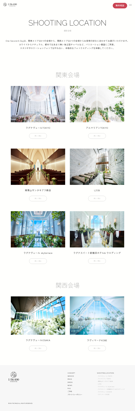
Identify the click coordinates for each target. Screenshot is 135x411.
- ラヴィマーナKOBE (103, 395)
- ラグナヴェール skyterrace (105, 387)
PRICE (70, 380)
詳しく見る (38, 136)
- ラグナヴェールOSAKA (104, 392)
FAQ (69, 389)
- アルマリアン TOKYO (104, 379)
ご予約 (70, 392)
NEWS (70, 386)
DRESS (70, 383)
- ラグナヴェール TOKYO (104, 376)
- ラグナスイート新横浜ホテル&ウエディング (111, 390)
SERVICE (71, 376)
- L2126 (99, 384)
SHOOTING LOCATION (105, 373)
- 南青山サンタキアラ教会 (105, 382)
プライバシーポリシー (75, 395)
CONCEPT (71, 373)
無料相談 (120, 5)
